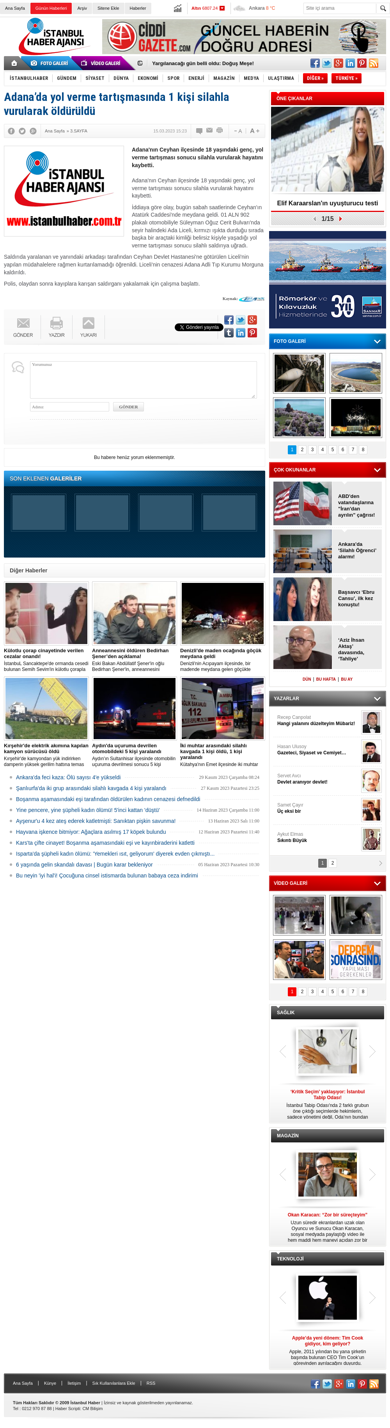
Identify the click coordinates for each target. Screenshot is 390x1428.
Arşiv (82, 8)
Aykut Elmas (318, 837)
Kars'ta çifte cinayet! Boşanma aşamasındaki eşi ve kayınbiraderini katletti (105, 843)
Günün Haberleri (51, 8)
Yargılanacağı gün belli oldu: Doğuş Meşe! (203, 63)
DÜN (307, 679)
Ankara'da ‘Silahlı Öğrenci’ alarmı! (357, 550)
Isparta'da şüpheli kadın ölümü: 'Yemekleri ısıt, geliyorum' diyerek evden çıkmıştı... (115, 854)
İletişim (74, 1383)
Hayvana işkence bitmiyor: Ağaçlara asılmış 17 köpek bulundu (91, 832)
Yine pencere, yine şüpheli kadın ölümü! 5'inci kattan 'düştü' (88, 810)
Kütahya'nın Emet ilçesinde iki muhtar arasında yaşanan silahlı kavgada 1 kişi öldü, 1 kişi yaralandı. (222, 755)
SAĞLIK (285, 1012)
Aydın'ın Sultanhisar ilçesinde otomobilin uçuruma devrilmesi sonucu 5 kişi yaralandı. (134, 755)
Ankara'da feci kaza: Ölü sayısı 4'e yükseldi (68, 777)
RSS (151, 1383)
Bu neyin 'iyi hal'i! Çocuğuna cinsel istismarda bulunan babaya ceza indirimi (107, 875)
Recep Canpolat (318, 721)
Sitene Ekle (108, 8)
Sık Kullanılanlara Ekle (113, 1383)
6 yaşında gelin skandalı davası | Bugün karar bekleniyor (84, 864)
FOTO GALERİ (290, 341)
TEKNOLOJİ (290, 1259)
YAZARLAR (286, 698)
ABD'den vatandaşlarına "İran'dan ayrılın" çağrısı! (356, 505)
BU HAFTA (326, 679)
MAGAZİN (288, 1136)
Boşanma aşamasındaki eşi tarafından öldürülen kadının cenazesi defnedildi (108, 799)
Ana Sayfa (15, 8)
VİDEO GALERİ (290, 883)
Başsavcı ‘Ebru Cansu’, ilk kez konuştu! (356, 598)
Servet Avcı (318, 779)
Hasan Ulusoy (318, 750)
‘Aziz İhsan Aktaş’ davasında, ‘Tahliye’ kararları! (351, 649)
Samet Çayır (318, 808)
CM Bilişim (92, 1408)
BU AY (347, 679)
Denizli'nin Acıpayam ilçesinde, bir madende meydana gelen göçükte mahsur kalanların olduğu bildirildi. (222, 660)
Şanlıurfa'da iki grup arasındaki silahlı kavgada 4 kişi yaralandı (91, 788)
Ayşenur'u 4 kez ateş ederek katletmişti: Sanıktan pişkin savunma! (96, 821)
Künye (50, 1383)
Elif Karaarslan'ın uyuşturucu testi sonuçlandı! (327, 206)
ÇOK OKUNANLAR (295, 470)
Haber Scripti (67, 1408)
